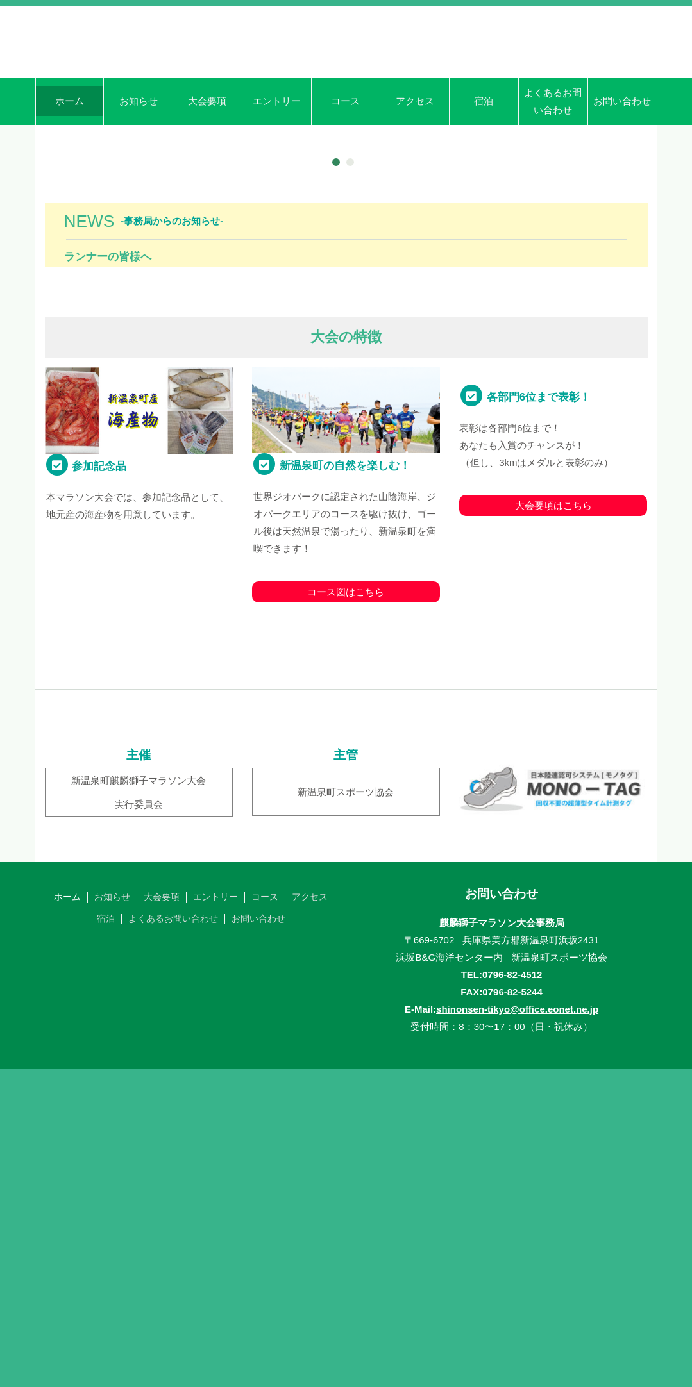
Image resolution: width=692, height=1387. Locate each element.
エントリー (277, 156)
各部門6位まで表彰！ (539, 783)
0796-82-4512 (512, 1291)
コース (345, 156)
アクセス (415, 156)
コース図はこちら (345, 909)
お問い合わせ (622, 156)
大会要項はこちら (553, 891)
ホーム (69, 156)
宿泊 (483, 156)
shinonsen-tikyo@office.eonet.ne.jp (517, 1326)
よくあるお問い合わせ (553, 157)
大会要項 (207, 156)
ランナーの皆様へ (107, 575)
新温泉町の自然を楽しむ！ (345, 783)
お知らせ (138, 156)
